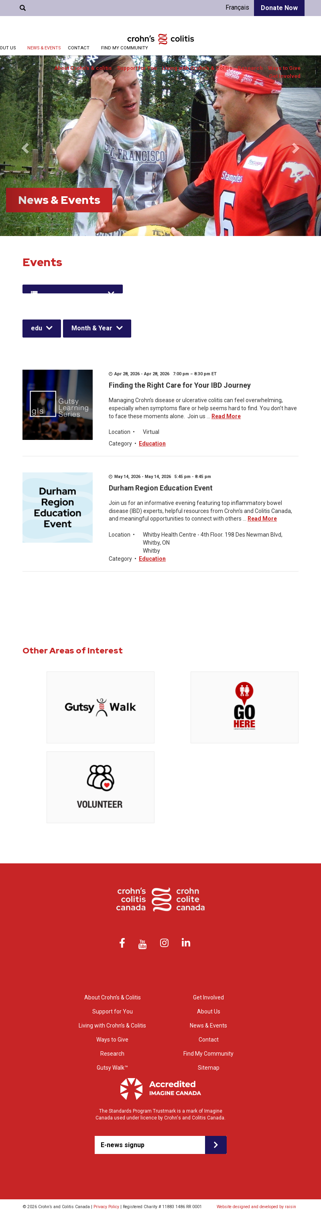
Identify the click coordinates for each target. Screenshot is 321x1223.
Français (237, 7)
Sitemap (208, 1067)
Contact (78, 48)
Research (250, 68)
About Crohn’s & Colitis (112, 997)
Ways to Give (284, 68)
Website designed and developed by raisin (256, 1206)
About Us (208, 1011)
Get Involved (285, 76)
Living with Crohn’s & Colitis (197, 68)
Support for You (137, 68)
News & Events (44, 48)
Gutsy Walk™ (112, 1067)
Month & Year (91, 328)
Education (152, 443)
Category (120, 443)
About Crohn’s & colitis (83, 68)
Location (119, 432)
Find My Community (124, 48)
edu (36, 328)
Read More (226, 416)
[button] (24, 145)
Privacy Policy (106, 1206)
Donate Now (279, 8)
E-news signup (122, 1145)
